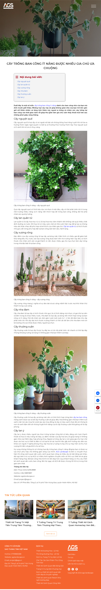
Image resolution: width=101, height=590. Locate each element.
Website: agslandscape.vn (15, 558)
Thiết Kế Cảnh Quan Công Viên (48, 584)
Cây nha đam (22, 92)
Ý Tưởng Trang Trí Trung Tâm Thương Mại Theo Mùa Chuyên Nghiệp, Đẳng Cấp (50, 525)
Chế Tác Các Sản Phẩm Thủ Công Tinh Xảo (49, 562)
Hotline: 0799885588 (13, 555)
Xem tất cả (50, 534)
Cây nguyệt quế (23, 82)
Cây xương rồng (23, 89)
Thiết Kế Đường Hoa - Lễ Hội (47, 552)
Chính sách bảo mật (75, 561)
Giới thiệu (71, 555)
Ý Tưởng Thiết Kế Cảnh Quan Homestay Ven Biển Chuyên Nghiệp (82, 525)
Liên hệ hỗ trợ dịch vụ (76, 565)
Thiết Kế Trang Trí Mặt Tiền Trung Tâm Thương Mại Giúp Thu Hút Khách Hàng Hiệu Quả (18, 525)
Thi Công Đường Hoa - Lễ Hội (47, 555)
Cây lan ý (20, 98)
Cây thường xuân (24, 95)
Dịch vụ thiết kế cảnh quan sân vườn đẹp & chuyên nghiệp (48, 574)
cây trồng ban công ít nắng (45, 106)
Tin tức (70, 558)
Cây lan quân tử (23, 85)
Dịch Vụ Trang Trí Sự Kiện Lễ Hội (49, 558)
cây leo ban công (80, 418)
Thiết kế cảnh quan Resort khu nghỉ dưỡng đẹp (48, 580)
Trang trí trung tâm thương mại (48, 570)
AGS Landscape (62, 453)
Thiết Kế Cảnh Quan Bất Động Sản (50, 567)
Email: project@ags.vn (13, 561)
